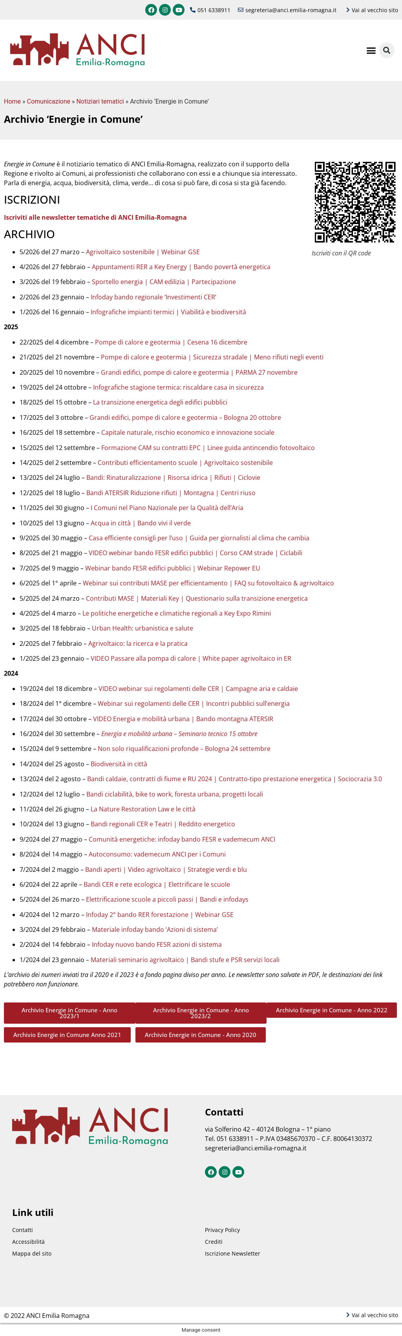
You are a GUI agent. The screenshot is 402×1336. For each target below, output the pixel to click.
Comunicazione (48, 101)
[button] (371, 50)
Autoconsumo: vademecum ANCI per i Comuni (157, 854)
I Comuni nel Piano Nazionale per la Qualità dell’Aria (167, 507)
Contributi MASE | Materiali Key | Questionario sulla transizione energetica (197, 598)
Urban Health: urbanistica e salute (142, 628)
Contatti (22, 1230)
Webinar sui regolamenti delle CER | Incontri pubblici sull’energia (194, 703)
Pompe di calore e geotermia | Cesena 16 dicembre (171, 342)
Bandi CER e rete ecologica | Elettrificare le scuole (157, 884)
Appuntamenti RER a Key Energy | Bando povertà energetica (181, 266)
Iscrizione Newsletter (232, 1253)
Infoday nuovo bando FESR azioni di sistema (157, 944)
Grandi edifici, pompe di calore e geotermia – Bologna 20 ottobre (185, 417)
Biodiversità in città (119, 764)
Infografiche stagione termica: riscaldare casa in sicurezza (178, 387)
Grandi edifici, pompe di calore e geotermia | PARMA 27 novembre (199, 372)
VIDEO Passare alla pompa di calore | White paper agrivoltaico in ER (191, 658)
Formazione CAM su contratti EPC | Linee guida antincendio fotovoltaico (208, 447)
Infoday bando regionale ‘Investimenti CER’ (153, 297)
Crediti (214, 1241)
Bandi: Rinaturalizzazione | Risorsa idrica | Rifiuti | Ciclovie (173, 477)
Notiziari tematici (100, 101)
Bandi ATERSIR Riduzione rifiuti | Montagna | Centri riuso (171, 492)
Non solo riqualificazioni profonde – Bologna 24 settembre (184, 748)
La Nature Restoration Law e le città (143, 809)
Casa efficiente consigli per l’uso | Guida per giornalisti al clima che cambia (199, 538)
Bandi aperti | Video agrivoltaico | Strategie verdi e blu (166, 869)
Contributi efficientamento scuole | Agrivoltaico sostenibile (185, 462)
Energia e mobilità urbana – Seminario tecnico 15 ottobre (179, 733)
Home (12, 101)
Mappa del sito (31, 1253)
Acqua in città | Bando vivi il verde (141, 523)
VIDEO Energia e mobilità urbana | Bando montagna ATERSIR (183, 718)
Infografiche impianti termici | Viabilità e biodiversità (168, 312)
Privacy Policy (222, 1230)
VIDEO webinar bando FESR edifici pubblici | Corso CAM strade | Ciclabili (195, 553)
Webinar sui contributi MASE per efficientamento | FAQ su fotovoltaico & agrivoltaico (208, 583)
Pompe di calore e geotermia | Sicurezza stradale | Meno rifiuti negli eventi (212, 357)
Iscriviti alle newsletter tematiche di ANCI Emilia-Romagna (95, 217)
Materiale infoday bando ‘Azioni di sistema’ (155, 929)
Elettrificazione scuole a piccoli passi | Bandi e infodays (167, 899)
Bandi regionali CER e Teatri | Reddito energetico (163, 824)
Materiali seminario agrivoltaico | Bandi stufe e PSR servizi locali (185, 959)
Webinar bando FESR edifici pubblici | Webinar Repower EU (172, 568)
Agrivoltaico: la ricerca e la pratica (138, 643)
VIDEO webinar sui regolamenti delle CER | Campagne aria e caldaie (198, 688)
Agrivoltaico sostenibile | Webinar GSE (143, 252)
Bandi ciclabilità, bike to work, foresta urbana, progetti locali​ (174, 794)
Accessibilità (28, 1241)
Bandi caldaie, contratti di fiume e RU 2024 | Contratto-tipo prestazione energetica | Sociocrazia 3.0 (234, 779)
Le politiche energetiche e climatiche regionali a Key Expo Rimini (176, 613)
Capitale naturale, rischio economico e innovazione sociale (187, 432)
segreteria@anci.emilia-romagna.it (256, 1148)
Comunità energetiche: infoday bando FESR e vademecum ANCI (182, 839)
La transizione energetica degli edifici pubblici (160, 402)
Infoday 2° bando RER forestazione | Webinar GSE (160, 914)
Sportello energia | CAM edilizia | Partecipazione (164, 281)
